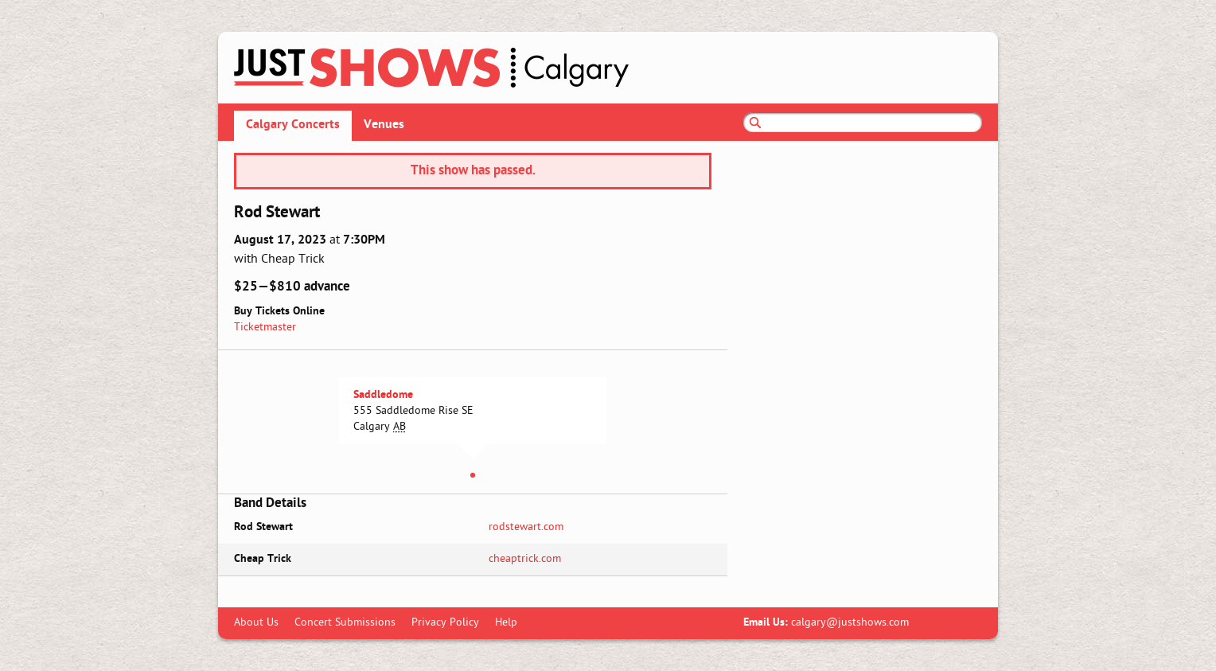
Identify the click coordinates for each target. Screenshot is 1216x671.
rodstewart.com (526, 527)
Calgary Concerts (293, 125)
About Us (256, 622)
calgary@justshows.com (850, 622)
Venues (384, 125)
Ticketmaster (265, 327)
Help (506, 622)
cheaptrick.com (525, 559)
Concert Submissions (345, 622)
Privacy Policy (445, 622)
